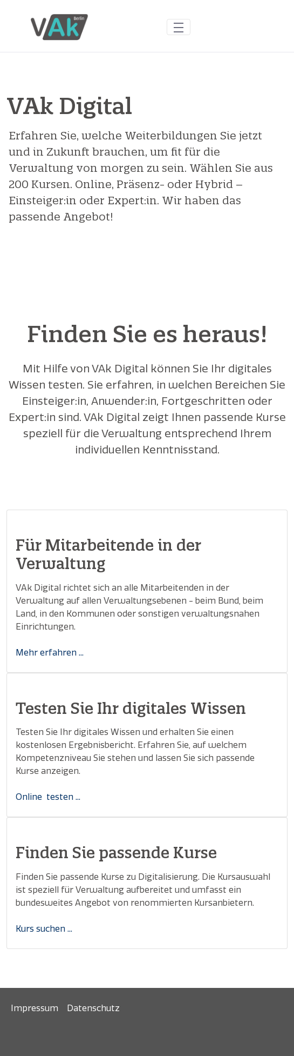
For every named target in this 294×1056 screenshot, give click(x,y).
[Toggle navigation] (178, 27)
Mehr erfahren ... (50, 652)
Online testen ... (48, 797)
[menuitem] (34, 1008)
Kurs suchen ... (44, 929)
